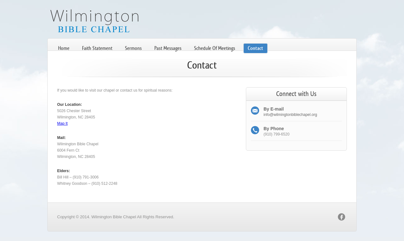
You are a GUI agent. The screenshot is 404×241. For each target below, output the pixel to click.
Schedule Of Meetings (214, 48)
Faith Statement (97, 48)
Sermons (133, 48)
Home (63, 48)
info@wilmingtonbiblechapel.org (290, 114)
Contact (255, 48)
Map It (62, 123)
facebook (341, 217)
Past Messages (167, 48)
